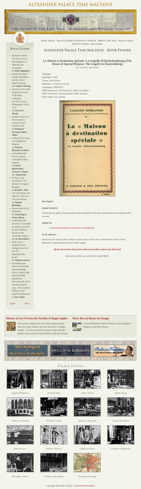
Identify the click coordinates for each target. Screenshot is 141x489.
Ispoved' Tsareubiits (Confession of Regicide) (72, 227)
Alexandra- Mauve (20, 465)
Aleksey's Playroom (87, 409)
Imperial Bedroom (20, 381)
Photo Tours (80, 43)
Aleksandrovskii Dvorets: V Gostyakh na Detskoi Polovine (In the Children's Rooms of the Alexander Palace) (21, 228)
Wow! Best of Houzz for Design (90, 318)
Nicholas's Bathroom (120, 437)
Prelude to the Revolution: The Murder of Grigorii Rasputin (20, 182)
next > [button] (28, 303)
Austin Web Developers (84, 485)
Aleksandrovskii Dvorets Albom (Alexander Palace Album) (20, 158)
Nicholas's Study (53, 409)
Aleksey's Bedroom (20, 409)
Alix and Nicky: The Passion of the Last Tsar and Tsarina (21, 196)
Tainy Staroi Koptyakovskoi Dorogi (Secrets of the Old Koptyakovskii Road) (20, 250)
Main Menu (48, 40)
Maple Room (120, 381)
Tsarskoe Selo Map (87, 465)
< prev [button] (12, 303)
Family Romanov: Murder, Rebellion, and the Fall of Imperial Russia (20, 78)
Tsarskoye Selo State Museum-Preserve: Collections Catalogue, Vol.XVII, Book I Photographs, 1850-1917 (21, 98)
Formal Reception (120, 409)
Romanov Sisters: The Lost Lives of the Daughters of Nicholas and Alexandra (20, 61)
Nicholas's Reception (53, 465)
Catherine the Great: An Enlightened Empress (21, 141)
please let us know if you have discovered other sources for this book (87, 249)
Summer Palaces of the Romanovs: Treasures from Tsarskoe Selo (20, 121)
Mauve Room (87, 381)
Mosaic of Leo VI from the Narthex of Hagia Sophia (36, 318)
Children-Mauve (87, 437)
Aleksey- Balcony (53, 437)
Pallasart (97, 43)
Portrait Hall (53, 381)
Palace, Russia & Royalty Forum (76, 40)
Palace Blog (125, 40)
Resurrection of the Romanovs (20, 210)
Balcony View (20, 437)
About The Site (107, 40)
